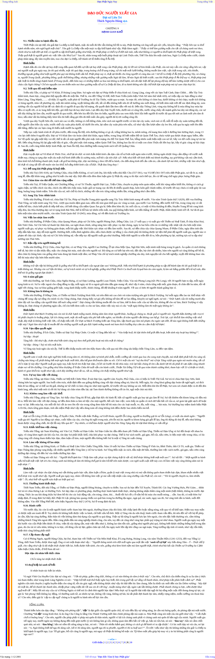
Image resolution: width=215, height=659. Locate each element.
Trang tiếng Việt (205, 1)
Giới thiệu (97, 642)
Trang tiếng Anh (10, 1)
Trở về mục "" (107, 657)
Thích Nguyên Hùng (109, 21)
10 (131, 642)
